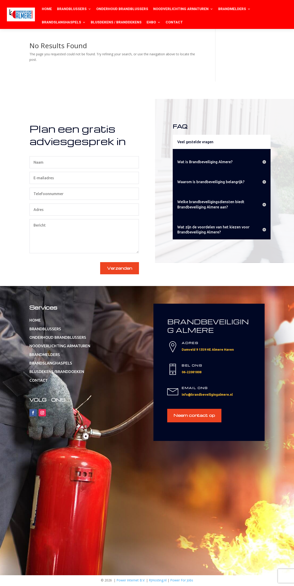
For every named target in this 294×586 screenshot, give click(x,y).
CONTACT (174, 22)
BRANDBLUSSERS (72, 9)
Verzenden (119, 268)
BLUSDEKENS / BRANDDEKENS (116, 22)
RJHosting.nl (158, 581)
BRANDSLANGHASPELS (61, 22)
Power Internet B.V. (130, 581)
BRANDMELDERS (232, 9)
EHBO (151, 22)
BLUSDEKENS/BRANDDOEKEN (56, 372)
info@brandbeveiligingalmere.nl (207, 395)
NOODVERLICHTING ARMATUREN (181, 9)
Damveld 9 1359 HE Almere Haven (208, 350)
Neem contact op (194, 415)
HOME (47, 9)
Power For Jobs (181, 581)
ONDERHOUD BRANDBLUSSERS (122, 9)
